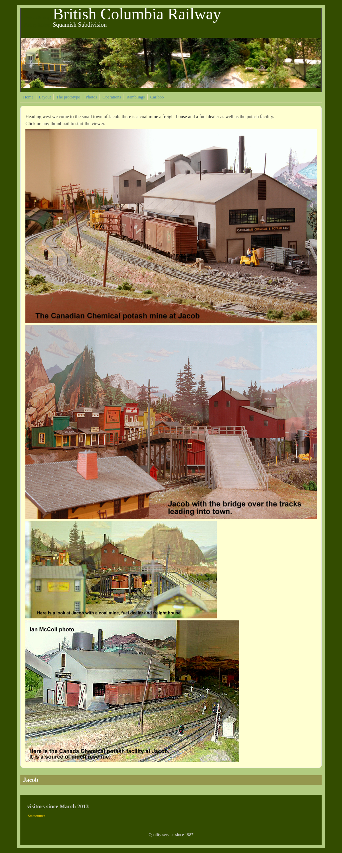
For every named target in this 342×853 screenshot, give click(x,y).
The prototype (68, 97)
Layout (45, 97)
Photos (91, 97)
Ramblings (136, 97)
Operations (112, 97)
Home (28, 97)
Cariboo (157, 97)
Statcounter (36, 816)
